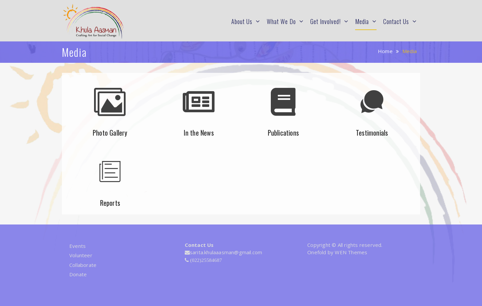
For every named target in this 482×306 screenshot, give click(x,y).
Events (77, 246)
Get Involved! (325, 21)
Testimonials (372, 133)
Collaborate (82, 265)
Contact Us (396, 21)
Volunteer (80, 255)
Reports (110, 203)
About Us (241, 21)
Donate (78, 274)
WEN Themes (351, 252)
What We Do (281, 21)
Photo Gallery (110, 133)
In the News (199, 133)
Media (362, 21)
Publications (283, 133)
